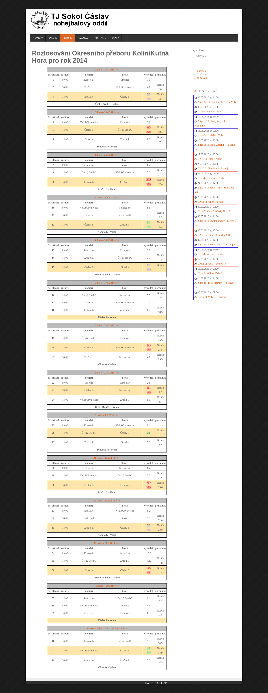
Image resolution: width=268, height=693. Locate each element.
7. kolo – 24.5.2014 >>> (106, 325)
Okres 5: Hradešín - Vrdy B (211, 135)
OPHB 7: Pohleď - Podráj (211, 201)
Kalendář (83, 38)
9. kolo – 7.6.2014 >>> (107, 415)
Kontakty (100, 38)
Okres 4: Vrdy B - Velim (210, 111)
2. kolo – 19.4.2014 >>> (106, 112)
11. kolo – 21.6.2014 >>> (107, 500)
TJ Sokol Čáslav (70, 20)
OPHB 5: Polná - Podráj (210, 159)
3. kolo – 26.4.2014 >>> (106, 155)
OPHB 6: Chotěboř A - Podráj (213, 168)
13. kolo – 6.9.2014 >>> (106, 586)
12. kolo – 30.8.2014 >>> (107, 543)
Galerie (52, 38)
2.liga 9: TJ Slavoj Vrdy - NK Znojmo (217, 244)
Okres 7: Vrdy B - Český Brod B (214, 211)
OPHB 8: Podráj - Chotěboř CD (214, 235)
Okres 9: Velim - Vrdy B (210, 273)
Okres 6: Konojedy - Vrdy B (212, 178)
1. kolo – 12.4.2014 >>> (106, 69)
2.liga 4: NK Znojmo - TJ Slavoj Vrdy (217, 102)
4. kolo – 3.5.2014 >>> (107, 197)
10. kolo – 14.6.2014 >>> (107, 458)
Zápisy (115, 38)
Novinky (38, 38)
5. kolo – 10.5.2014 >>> (106, 240)
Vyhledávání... (200, 50)
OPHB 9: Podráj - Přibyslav (212, 263)
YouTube (201, 74)
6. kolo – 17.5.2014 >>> (106, 283)
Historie (67, 38)
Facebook (202, 71)
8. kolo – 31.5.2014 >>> (106, 372)
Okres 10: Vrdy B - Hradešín (212, 297)
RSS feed (202, 78)
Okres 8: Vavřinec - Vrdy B (211, 254)
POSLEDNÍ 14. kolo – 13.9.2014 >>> (107, 628)
